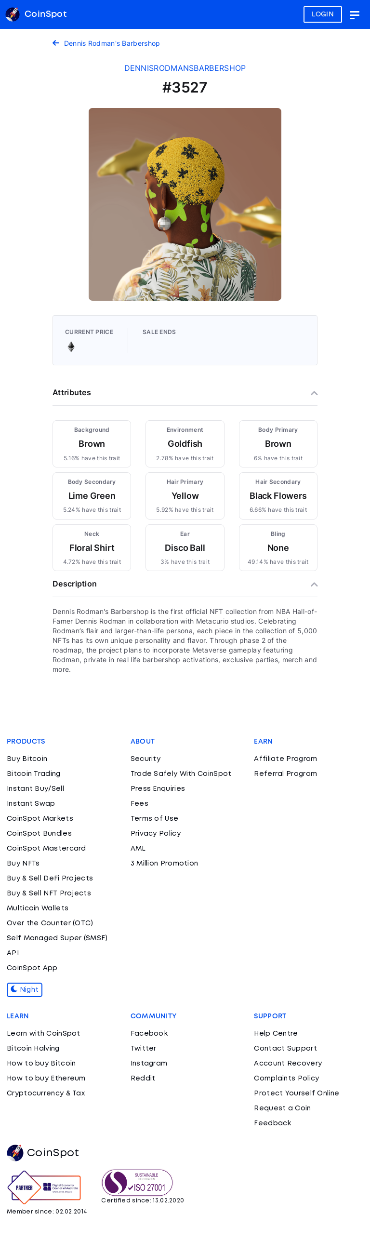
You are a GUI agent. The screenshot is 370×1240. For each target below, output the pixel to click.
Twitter (144, 1049)
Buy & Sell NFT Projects (49, 893)
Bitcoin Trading (34, 774)
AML (138, 849)
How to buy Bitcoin (41, 1064)
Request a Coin (282, 1108)
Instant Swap (31, 804)
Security (145, 759)
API (13, 953)
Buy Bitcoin (27, 759)
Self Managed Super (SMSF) (57, 938)
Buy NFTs (23, 864)
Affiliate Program (285, 759)
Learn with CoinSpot (43, 1034)
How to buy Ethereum (46, 1078)
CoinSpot (43, 1153)
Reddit (143, 1078)
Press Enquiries (158, 789)
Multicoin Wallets (37, 908)
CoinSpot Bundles (39, 834)
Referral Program (285, 774)
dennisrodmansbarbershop (185, 68)
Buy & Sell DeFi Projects (50, 878)
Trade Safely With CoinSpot (181, 774)
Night (25, 990)
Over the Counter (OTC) (50, 923)
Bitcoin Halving (33, 1049)
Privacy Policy (156, 834)
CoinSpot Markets (40, 819)
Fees (139, 804)
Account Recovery (288, 1064)
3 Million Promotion (164, 864)
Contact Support (285, 1049)
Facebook (149, 1034)
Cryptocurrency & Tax (46, 1093)
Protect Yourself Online (296, 1093)
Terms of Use (155, 819)
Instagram (149, 1064)
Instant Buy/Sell (35, 789)
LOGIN (323, 14)
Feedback (272, 1123)
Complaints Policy (286, 1078)
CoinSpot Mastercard (46, 849)
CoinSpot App (32, 968)
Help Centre (276, 1034)
